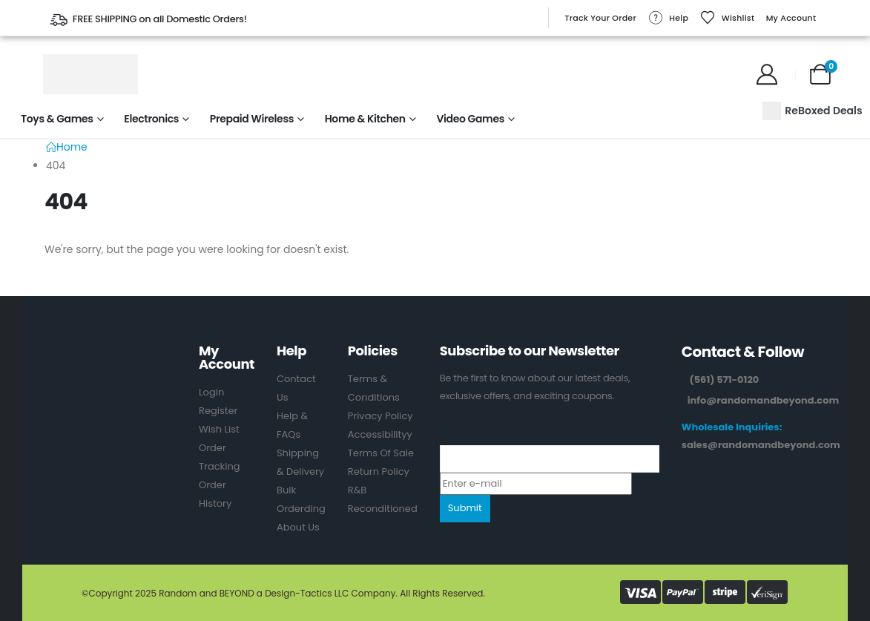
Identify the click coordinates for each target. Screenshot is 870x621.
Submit (465, 508)
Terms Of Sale (381, 453)
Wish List (219, 429)
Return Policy (378, 471)
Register (218, 411)
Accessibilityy (380, 434)
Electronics (151, 118)
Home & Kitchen (365, 118)
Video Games (470, 118)
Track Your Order (600, 18)
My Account (791, 18)
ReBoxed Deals (812, 111)
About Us (298, 527)
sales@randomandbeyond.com (761, 445)
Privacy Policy (380, 416)
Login (211, 392)
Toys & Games (57, 118)
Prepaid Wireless (252, 118)
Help (667, 18)
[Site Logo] (90, 74)
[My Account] (767, 74)
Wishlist (727, 18)
